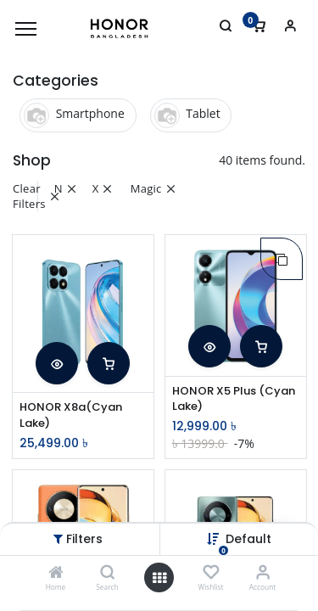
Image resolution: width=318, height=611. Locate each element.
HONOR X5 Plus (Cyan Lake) (233, 399)
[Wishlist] (211, 573)
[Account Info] (262, 573)
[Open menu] (159, 578)
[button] (57, 363)
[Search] (107, 573)
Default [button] (248, 538)
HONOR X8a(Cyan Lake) (71, 415)
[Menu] (26, 28)
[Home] (56, 573)
